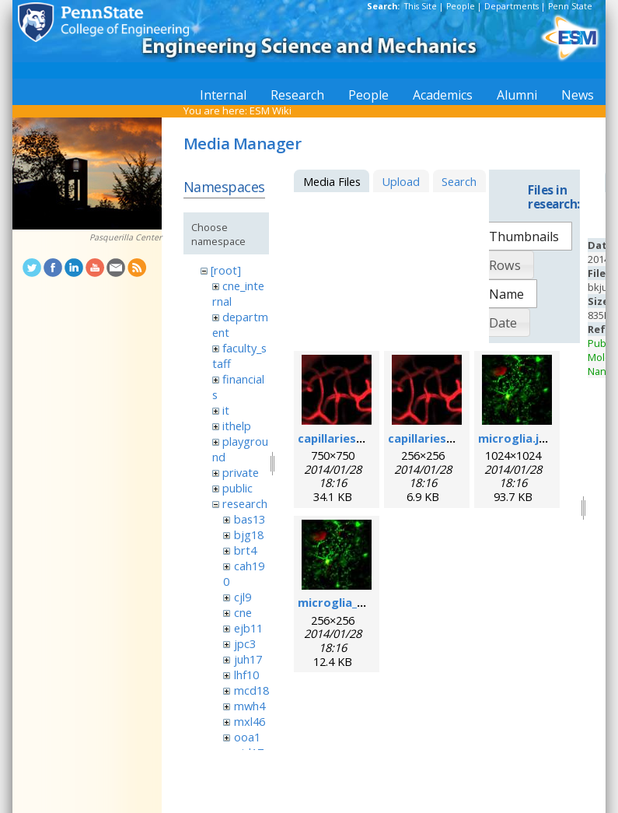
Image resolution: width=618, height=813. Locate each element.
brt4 (245, 550)
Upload (401, 181)
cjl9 (242, 596)
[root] (226, 270)
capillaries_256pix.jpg (447, 438)
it (225, 410)
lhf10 (246, 674)
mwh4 (249, 705)
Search (459, 181)
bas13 (249, 519)
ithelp (236, 425)
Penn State (570, 6)
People (460, 6)
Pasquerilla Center (125, 237)
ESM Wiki (271, 110)
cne (243, 612)
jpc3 (245, 643)
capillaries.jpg (337, 438)
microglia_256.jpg (347, 602)
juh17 (248, 659)
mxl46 (249, 721)
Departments (511, 6)
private (240, 472)
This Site (420, 6)
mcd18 (251, 690)
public (237, 488)
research (244, 503)
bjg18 (249, 534)
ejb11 (248, 628)
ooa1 (247, 737)
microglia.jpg (515, 438)
